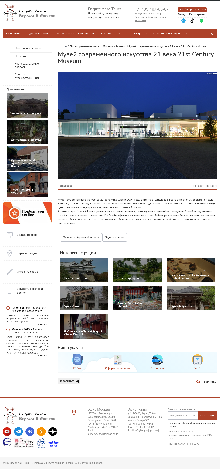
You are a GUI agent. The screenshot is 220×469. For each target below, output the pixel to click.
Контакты (140, 20)
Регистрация (197, 14)
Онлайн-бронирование (192, 9)
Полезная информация (170, 34)
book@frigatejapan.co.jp (148, 13)
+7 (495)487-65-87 (152, 9)
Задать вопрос (114, 237)
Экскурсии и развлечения (75, 34)
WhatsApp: (104, 427)
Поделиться (69, 381)
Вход (181, 14)
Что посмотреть (112, 34)
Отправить (207, 415)
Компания (13, 34)
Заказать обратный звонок (150, 17)
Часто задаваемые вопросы (27, 65)
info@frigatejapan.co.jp (147, 430)
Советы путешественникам (27, 76)
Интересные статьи (28, 48)
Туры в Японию (38, 34)
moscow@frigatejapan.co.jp (103, 434)
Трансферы (138, 34)
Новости (20, 56)
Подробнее (43, 324)
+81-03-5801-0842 (143, 423)
